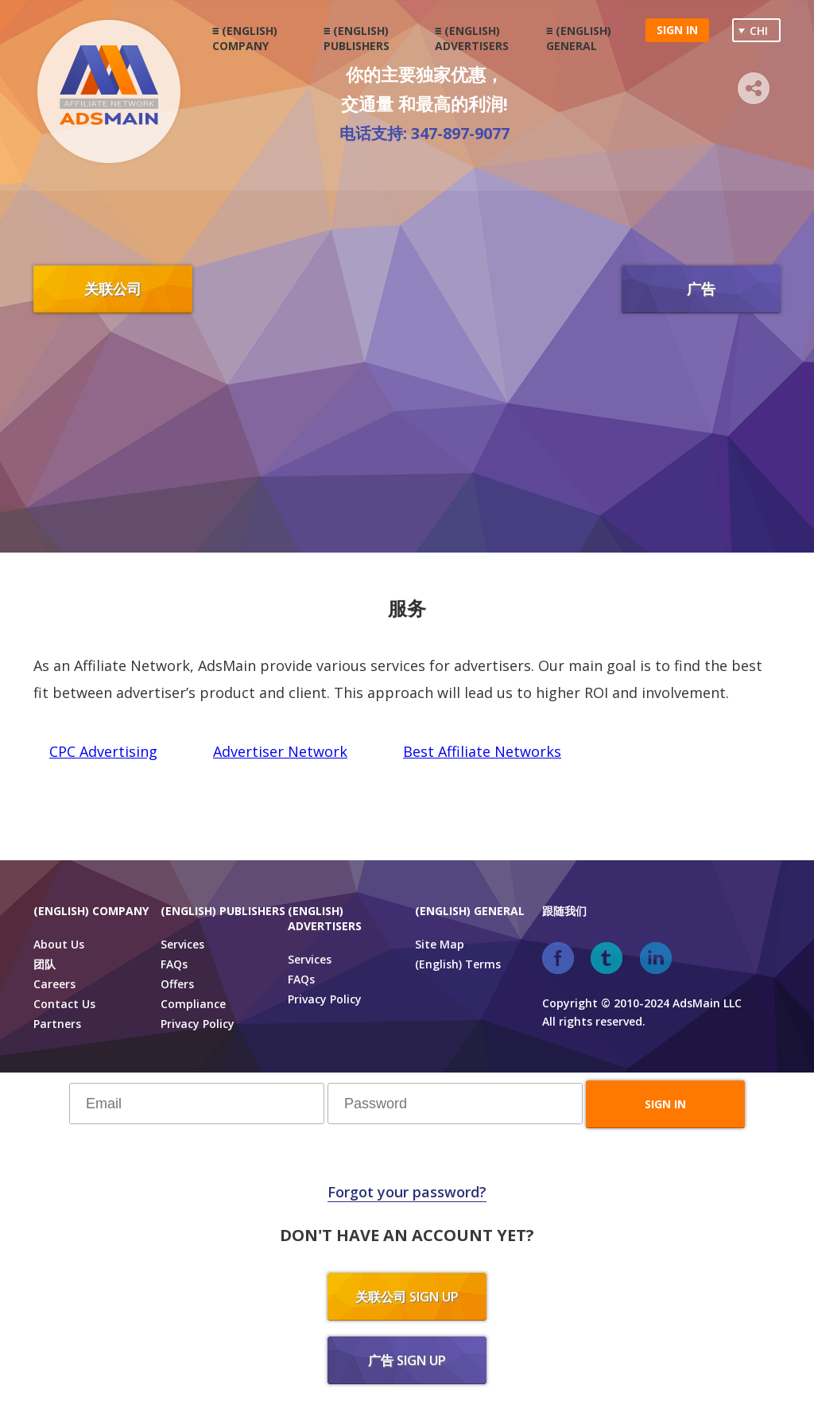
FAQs (174, 964)
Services (182, 944)
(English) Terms (458, 964)
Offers (177, 983)
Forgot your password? (407, 1191)
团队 (44, 964)
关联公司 (112, 288)
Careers (54, 983)
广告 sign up (407, 1360)
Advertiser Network (280, 751)
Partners (57, 1023)
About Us (58, 944)
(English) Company (244, 38)
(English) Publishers (357, 38)
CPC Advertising (103, 751)
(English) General (578, 38)
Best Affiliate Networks (482, 751)
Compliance (193, 1003)
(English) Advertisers (472, 38)
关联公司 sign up (407, 1296)
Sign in (677, 29)
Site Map (439, 944)
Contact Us (64, 1003)
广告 (701, 288)
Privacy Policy (198, 1023)
